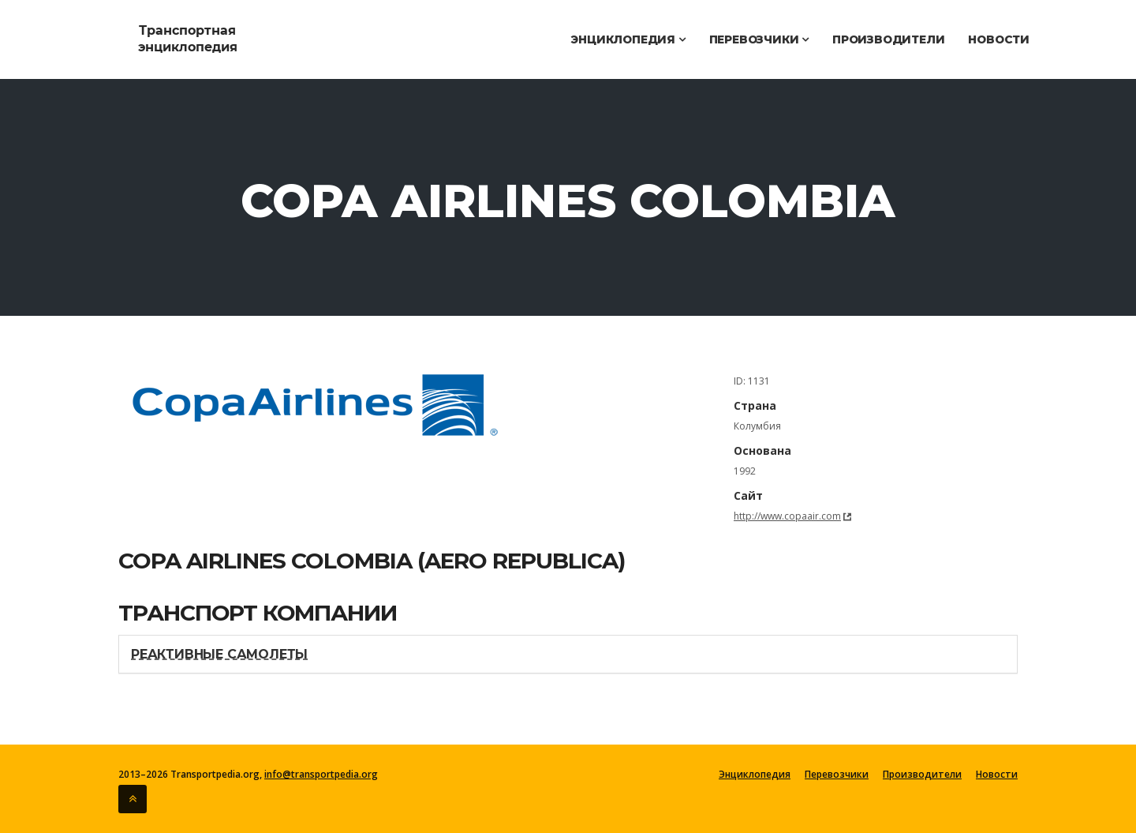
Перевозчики (759, 39)
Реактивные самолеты (219, 654)
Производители (888, 39)
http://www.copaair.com (787, 516)
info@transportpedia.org (321, 774)
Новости (999, 39)
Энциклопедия (627, 39)
